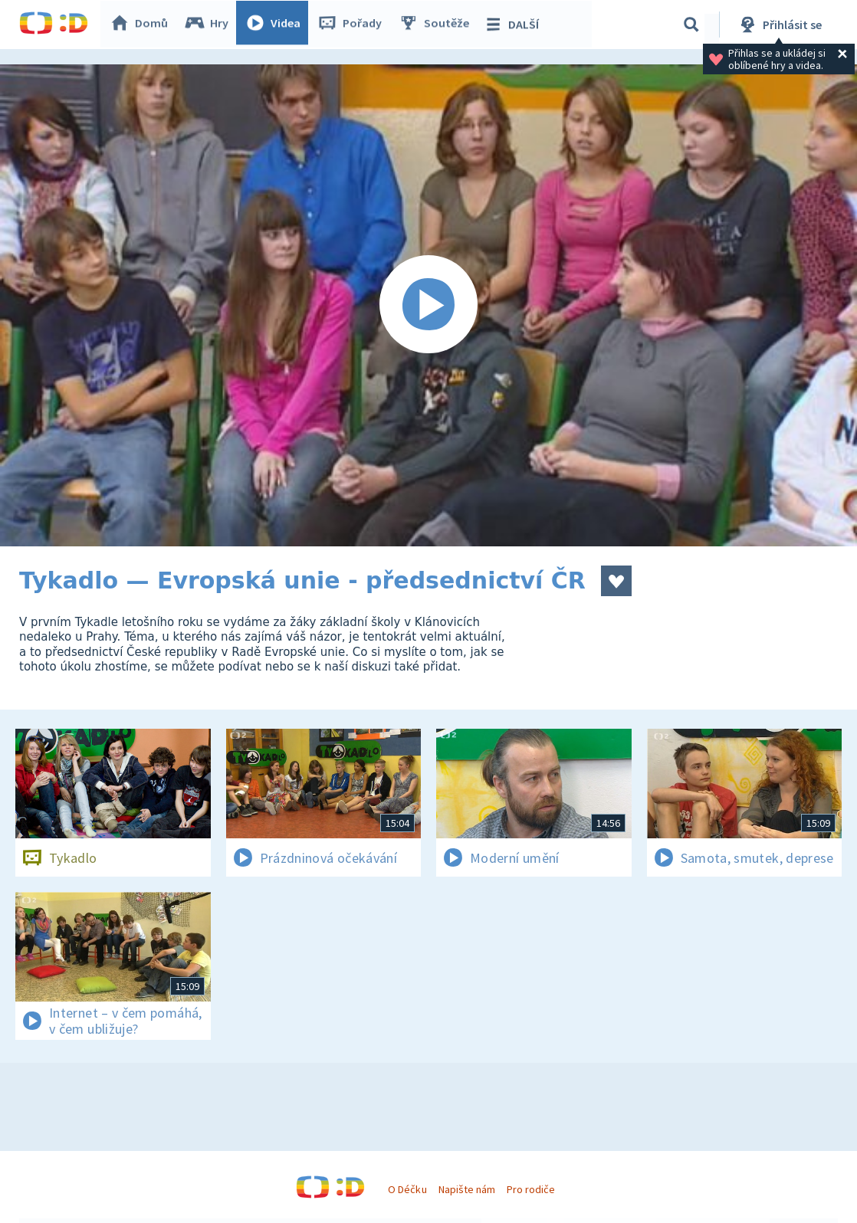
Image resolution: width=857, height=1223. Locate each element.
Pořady (353, 24)
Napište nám (466, 1189)
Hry (210, 24)
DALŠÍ (514, 24)
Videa (276, 24)
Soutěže (438, 24)
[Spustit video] (428, 305)
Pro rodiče (531, 1189)
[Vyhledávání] (691, 24)
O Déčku (407, 1189)
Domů (142, 24)
